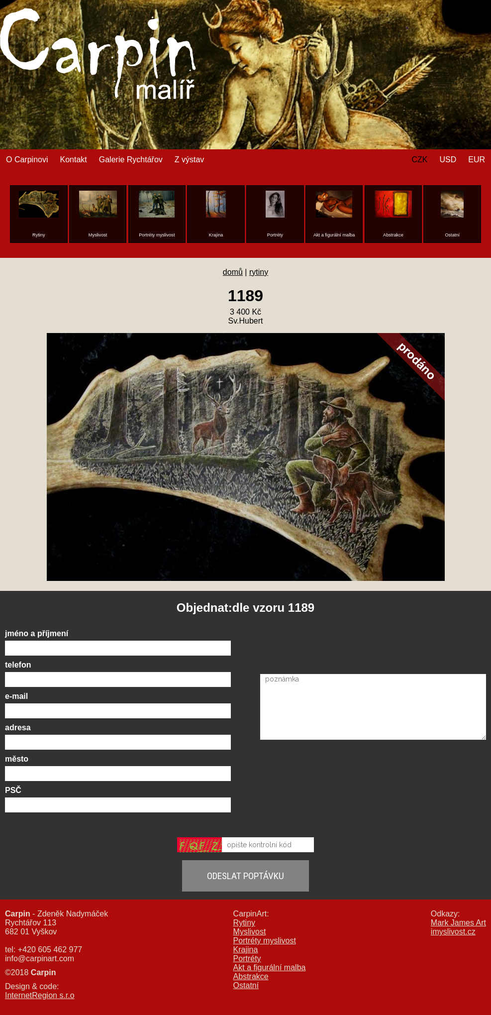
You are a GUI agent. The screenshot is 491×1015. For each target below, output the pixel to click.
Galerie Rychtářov (131, 159)
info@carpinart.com (39, 958)
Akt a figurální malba (269, 967)
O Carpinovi (27, 159)
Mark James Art (458, 922)
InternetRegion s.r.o (40, 995)
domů (233, 272)
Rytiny (244, 922)
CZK (419, 159)
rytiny (258, 272)
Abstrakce (251, 976)
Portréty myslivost (264, 940)
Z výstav (189, 159)
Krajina (245, 949)
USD (447, 159)
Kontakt (73, 159)
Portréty (247, 958)
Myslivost (249, 931)
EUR (476, 159)
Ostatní (246, 985)
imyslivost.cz (453, 931)
